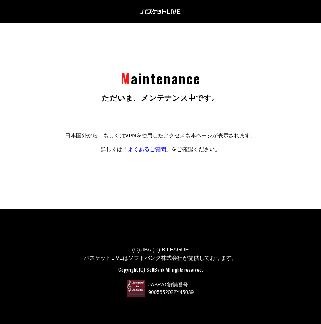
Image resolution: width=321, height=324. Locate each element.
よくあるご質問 (147, 149)
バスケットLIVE (160, 11)
